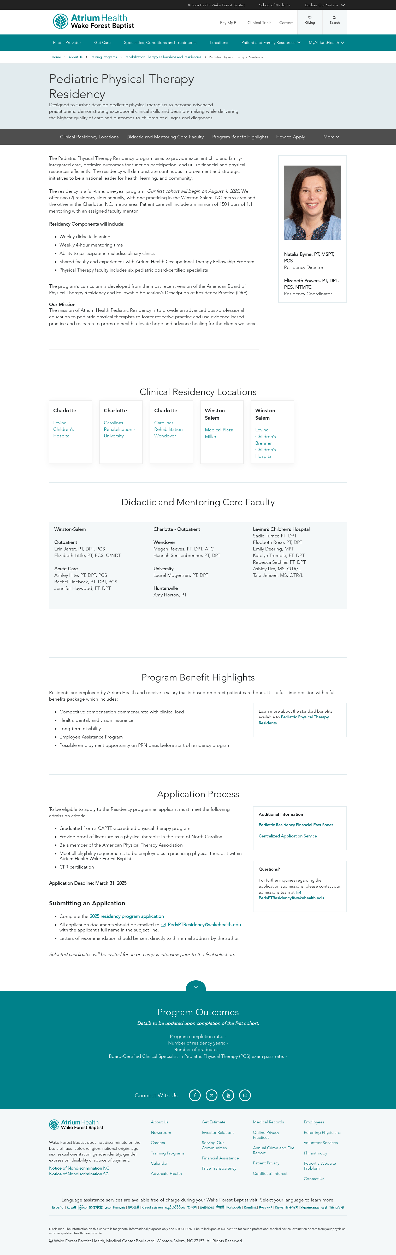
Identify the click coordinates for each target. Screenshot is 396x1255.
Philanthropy (315, 1153)
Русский (266, 1207)
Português (233, 1207)
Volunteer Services (321, 1142)
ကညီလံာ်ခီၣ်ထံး (175, 1207)
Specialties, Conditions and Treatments (160, 42)
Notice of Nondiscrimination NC (79, 1168)
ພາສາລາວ (207, 1207)
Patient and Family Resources (268, 42)
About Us (75, 57)
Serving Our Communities (214, 1145)
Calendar (159, 1163)
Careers (286, 22)
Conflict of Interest (270, 1173)
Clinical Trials (259, 22)
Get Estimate (214, 1121)
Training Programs (103, 57)
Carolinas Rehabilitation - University (119, 429)
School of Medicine (275, 5)
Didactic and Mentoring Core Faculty (165, 137)
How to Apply (290, 137)
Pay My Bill (230, 22)
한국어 (192, 1207)
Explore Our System (321, 5)
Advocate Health (166, 1173)
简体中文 (96, 1207)
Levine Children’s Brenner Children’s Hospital (265, 443)
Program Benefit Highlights (240, 137)
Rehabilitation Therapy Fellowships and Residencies (163, 57)
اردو (324, 1207)
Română (250, 1207)
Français (119, 1207)
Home (56, 57)
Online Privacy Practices (266, 1135)
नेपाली (220, 1207)
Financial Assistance (220, 1158)
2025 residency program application (127, 916)
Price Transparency (219, 1168)
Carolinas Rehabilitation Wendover (168, 429)
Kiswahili (281, 1207)
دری (108, 1207)
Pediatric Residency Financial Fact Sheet (296, 825)
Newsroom (161, 1132)
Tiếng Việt (336, 1207)
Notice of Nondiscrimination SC (78, 1173)
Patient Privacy (266, 1162)
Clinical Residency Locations (89, 137)
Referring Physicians (322, 1132)
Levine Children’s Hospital (63, 429)
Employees (314, 1121)
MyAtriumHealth (324, 42)
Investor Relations (218, 1132)
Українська (309, 1207)
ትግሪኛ (293, 1207)
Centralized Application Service (288, 836)
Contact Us (314, 1178)
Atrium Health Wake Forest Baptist (216, 5)
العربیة (71, 1207)
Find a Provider (67, 42)
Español (58, 1207)
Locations (219, 42)
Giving (310, 20)
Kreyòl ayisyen (152, 1207)
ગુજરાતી (133, 1207)
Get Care (102, 42)
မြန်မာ (82, 1207)
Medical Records (268, 1121)
